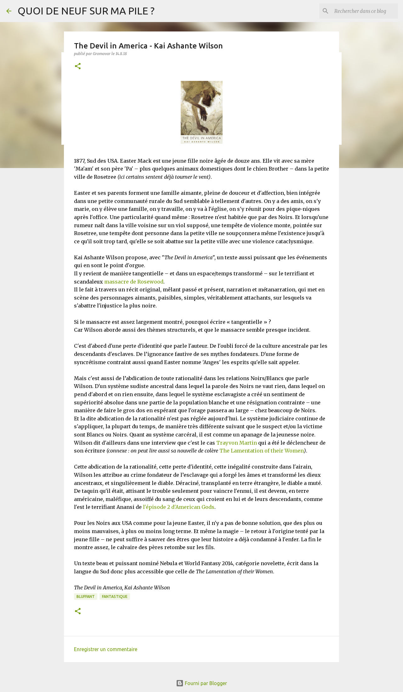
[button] (78, 66)
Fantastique (115, 596)
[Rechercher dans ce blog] (365, 11)
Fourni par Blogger (201, 683)
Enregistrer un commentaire (105, 649)
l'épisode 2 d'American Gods (178, 507)
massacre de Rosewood (133, 281)
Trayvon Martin (236, 443)
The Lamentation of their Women (261, 450)
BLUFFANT (86, 596)
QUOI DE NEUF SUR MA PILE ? (86, 10)
